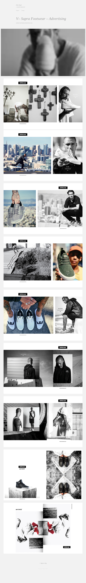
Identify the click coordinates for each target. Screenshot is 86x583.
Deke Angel (19, 5)
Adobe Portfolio (45, 568)
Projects (17, 10)
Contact (22, 10)
